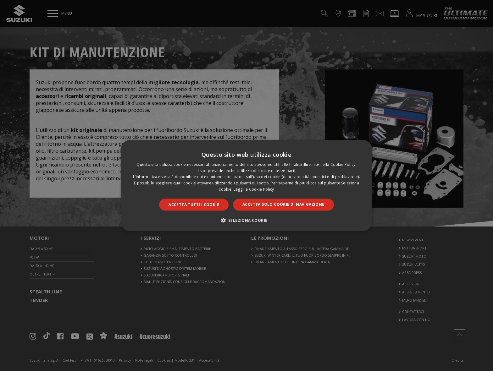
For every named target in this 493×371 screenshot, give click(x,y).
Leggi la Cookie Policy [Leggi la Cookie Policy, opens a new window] (254, 189)
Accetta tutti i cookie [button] (194, 204)
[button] (247, 220)
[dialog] (246, 185)
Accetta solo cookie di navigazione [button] (283, 204)
